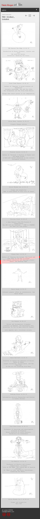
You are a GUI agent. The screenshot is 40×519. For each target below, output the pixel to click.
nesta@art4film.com (8, 511)
